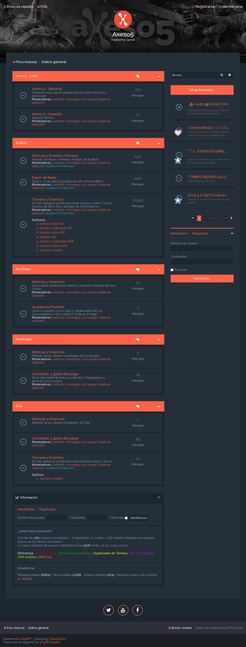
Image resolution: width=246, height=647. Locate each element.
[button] (192, 218)
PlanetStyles (57, 638)
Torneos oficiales (49, 250)
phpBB (25, 638)
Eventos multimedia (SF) (54, 228)
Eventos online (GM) (51, 245)
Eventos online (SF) (51, 232)
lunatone (104, 99)
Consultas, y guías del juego (55, 374)
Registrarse (47, 509)
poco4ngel (89, 99)
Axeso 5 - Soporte (47, 114)
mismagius (73, 99)
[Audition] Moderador (60, 166)
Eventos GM (46, 237)
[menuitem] (42, 6)
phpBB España (50, 642)
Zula (19, 406)
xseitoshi (58, 99)
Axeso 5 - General (47, 89)
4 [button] (213, 218)
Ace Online (23, 269)
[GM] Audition (27, 557)
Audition (21, 142)
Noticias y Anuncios (48, 282)
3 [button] (208, 218)
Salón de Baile (44, 177)
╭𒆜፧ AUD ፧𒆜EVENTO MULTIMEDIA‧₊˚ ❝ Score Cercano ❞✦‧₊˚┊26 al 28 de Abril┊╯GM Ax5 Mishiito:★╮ (208, 104)
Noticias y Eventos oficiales (55, 155)
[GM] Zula (45, 557)
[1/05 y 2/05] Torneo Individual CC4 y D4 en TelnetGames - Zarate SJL (208, 195)
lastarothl (38, 102)
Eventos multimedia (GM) (55, 241)
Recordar (119, 517)
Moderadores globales (75, 553)
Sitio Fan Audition (141, 553)
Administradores (46, 553)
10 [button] (225, 218)
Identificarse (26, 509)
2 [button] (204, 218)
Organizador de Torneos (110, 553)
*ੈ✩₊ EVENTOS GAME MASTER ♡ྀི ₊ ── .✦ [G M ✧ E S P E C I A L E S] (208, 151)
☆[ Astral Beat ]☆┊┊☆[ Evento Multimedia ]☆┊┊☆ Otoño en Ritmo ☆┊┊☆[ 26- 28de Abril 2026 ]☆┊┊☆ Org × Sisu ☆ (208, 128)
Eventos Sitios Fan (50, 223)
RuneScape (24, 339)
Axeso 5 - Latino (27, 76)
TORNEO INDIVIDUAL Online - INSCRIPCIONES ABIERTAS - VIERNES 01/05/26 (208, 177)
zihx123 (27, 578)
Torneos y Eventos (47, 199)
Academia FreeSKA (48, 307)
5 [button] (218, 218)
